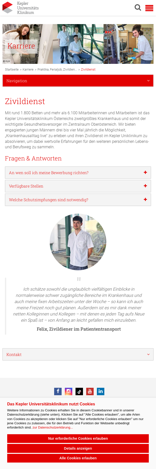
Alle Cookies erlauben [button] (78, 458)
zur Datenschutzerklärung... (53, 427)
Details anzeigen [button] (78, 448)
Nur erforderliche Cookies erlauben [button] (78, 438)
